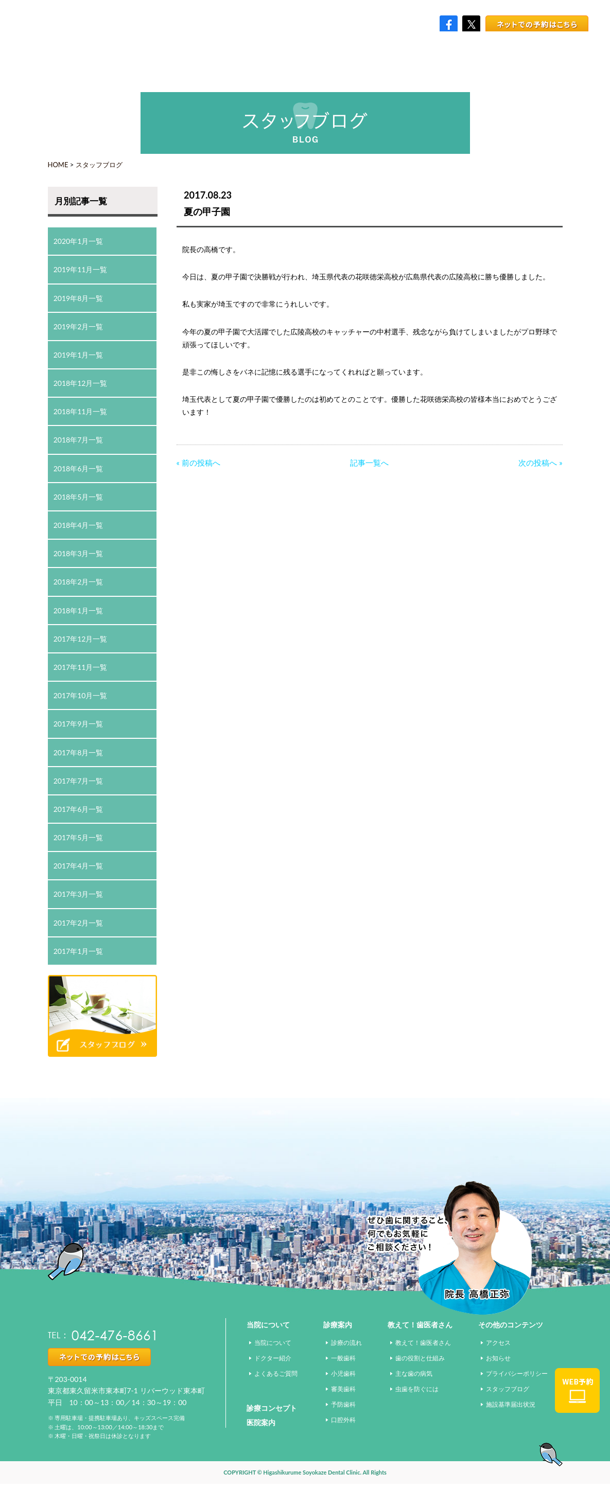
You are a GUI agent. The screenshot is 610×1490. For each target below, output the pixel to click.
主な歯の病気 (413, 1373)
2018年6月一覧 (78, 468)
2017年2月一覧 (78, 922)
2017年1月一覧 (78, 951)
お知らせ (498, 1358)
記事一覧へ (369, 462)
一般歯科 (343, 1358)
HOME (58, 165)
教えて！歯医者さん (423, 1342)
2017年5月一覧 (78, 837)
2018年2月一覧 (78, 581)
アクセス (498, 1342)
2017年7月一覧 (78, 780)
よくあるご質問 (276, 1373)
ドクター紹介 (272, 1358)
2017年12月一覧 (81, 638)
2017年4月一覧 (78, 865)
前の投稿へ (201, 462)
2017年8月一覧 (78, 752)
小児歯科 (343, 1373)
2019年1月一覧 (78, 354)
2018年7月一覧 (78, 439)
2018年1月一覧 (78, 610)
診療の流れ (346, 1342)
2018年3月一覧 (78, 553)
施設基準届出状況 (510, 1404)
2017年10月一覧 (81, 695)
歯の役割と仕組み (420, 1358)
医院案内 (261, 1422)
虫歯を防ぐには (417, 1389)
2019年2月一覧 (78, 326)
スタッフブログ (99, 165)
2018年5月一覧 (78, 496)
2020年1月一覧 (78, 241)
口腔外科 (343, 1420)
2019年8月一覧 (78, 298)
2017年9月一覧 (78, 723)
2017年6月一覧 (78, 809)
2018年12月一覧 (81, 383)
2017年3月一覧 (78, 894)
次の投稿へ (537, 462)
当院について (272, 1342)
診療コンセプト (272, 1408)
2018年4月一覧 (78, 525)
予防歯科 (343, 1404)
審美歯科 (343, 1389)
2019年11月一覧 (81, 269)
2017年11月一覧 (81, 667)
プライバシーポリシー (517, 1373)
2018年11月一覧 (81, 411)
